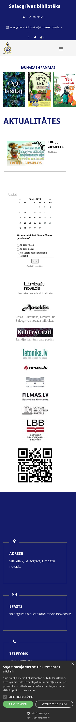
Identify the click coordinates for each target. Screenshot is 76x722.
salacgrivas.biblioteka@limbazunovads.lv (40, 614)
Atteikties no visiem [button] (54, 704)
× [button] (72, 664)
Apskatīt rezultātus (35, 266)
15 (35, 217)
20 (25, 223)
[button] (38, 713)
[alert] (38, 691)
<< (19, 199)
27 (25, 228)
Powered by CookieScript (38, 718)
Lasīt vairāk (28, 690)
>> (50, 199)
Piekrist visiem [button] (18, 704)
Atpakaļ (12, 194)
